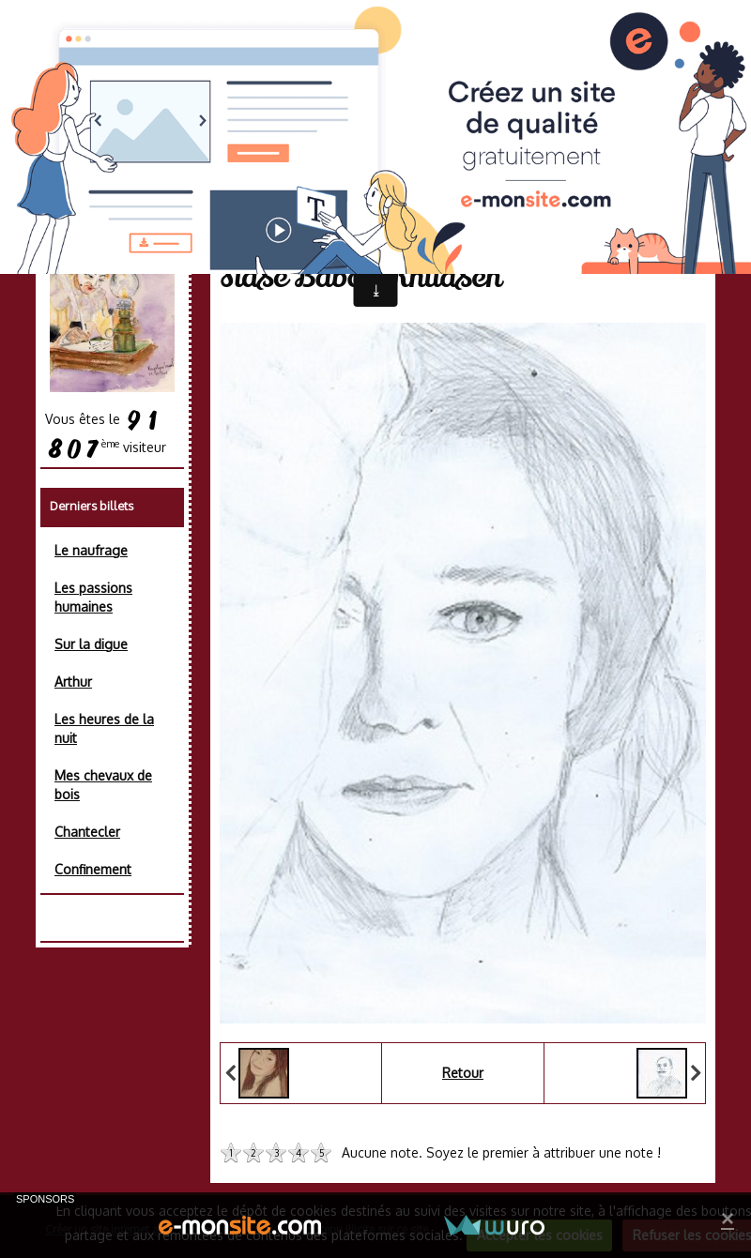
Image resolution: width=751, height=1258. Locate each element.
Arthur (73, 682)
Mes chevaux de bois (103, 784)
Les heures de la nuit (104, 728)
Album (323, 230)
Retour (462, 1073)
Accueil (259, 230)
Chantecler (87, 832)
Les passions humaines (93, 597)
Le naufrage (91, 550)
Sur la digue (91, 644)
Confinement (92, 869)
